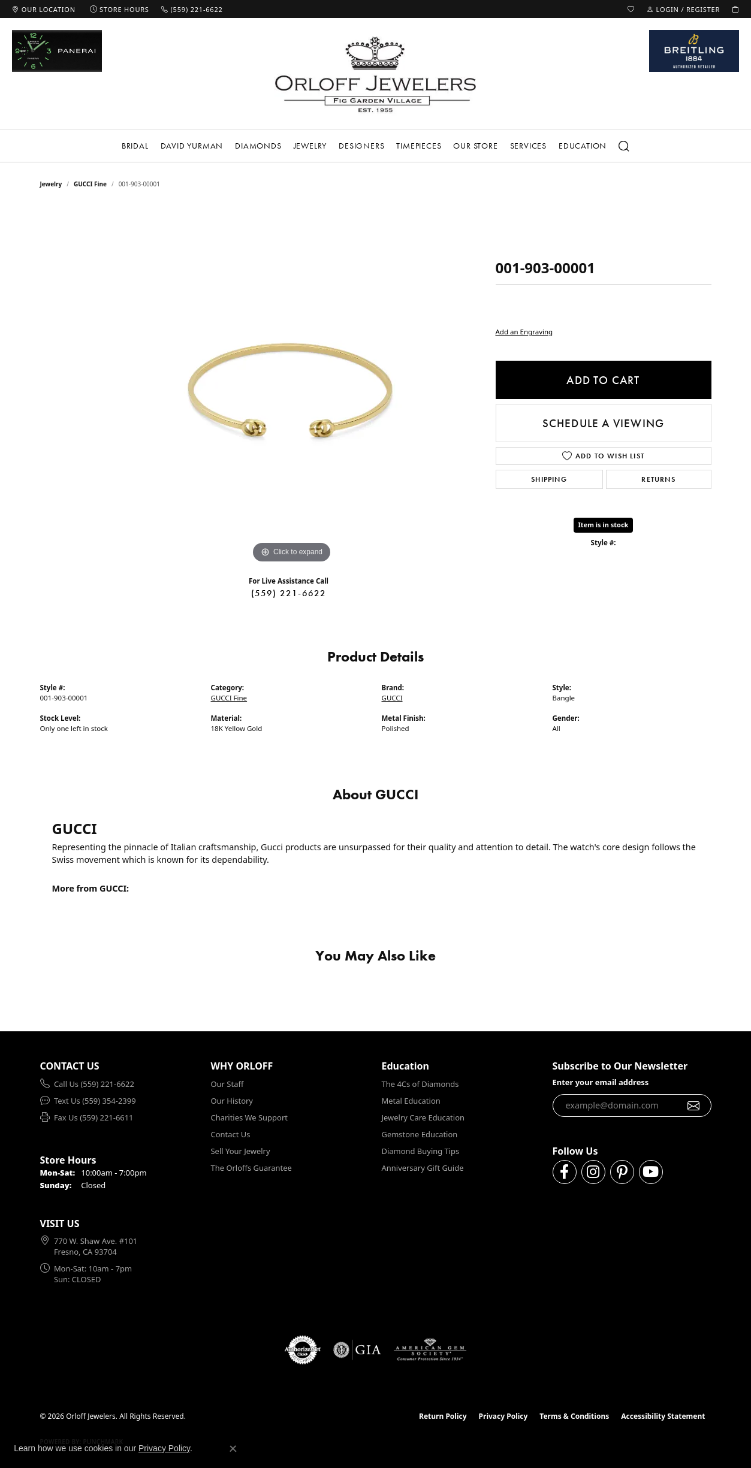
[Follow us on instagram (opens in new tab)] (593, 1172)
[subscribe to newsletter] (693, 1105)
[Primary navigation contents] (375, 146)
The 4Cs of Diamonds (420, 1084)
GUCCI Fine (90, 184)
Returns (658, 479)
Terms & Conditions (574, 1416)
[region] (292, 386)
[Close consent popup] (233, 1448)
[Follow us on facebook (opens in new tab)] (565, 1172)
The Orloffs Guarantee (251, 1167)
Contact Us (231, 1134)
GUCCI (392, 697)
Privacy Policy (503, 1416)
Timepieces (418, 145)
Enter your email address (601, 1082)
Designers (361, 145)
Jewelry (310, 145)
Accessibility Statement (663, 1416)
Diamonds (258, 145)
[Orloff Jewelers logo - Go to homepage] (376, 74)
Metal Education (411, 1100)
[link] (44, 9)
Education (583, 145)
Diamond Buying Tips (421, 1151)
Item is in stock (603, 524)
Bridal (135, 145)
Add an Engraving (524, 331)
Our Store (475, 145)
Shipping (549, 479)
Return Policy (443, 1416)
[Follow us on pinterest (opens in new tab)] (622, 1172)
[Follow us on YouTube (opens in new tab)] (651, 1172)
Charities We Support (249, 1117)
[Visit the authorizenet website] (302, 1350)
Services (528, 145)
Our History (232, 1100)
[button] (631, 9)
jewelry (51, 184)
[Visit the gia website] (357, 1350)
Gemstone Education (420, 1134)
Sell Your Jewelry (240, 1151)
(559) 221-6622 (289, 593)
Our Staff (227, 1084)
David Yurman (192, 145)
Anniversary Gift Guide (423, 1167)
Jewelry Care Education (423, 1117)
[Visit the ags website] (430, 1350)
